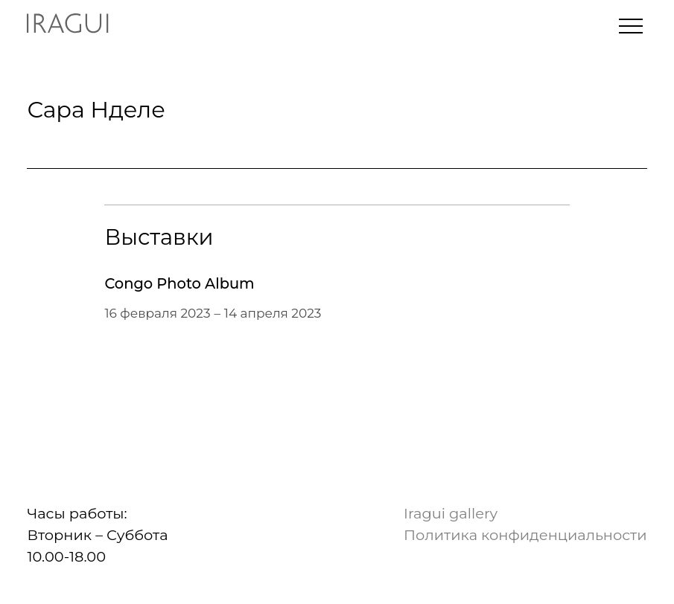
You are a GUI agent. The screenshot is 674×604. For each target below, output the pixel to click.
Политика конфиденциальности (525, 535)
